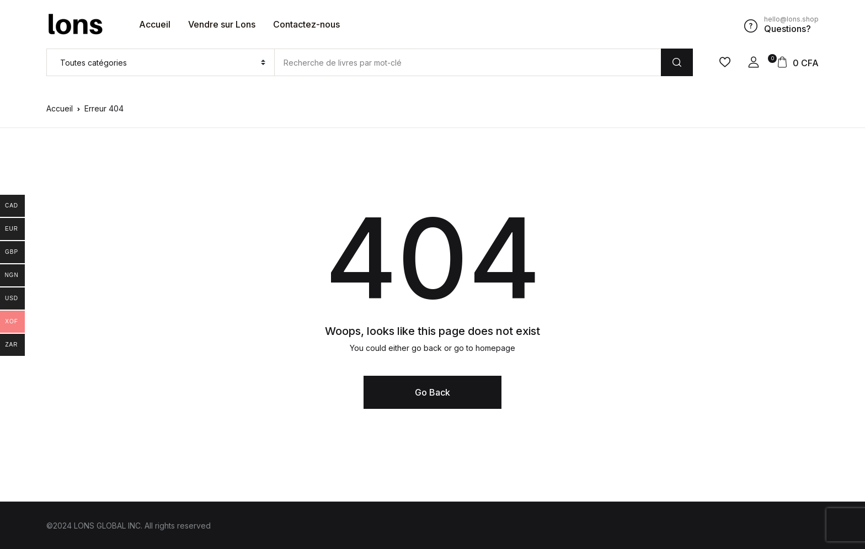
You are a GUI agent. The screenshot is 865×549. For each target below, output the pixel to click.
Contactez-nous (306, 24)
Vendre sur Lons (221, 24)
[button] (753, 62)
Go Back (432, 392)
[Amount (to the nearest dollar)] (467, 62)
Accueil (154, 24)
